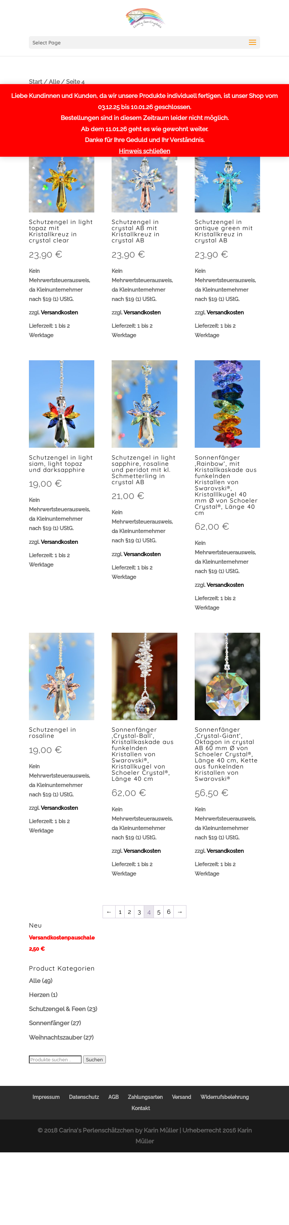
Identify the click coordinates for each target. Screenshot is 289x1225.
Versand (181, 1097)
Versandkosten (59, 312)
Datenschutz (84, 1097)
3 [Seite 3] (139, 911)
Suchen (94, 1059)
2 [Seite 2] (129, 911)
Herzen (39, 994)
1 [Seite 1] (120, 911)
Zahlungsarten (145, 1097)
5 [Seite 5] (158, 911)
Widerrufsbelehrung (224, 1097)
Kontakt (140, 1108)
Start (35, 81)
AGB (113, 1097)
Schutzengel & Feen (57, 1009)
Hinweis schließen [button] (144, 151)
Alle (54, 81)
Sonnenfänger (49, 1023)
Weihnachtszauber (55, 1037)
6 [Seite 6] (169, 911)
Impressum (46, 1097)
